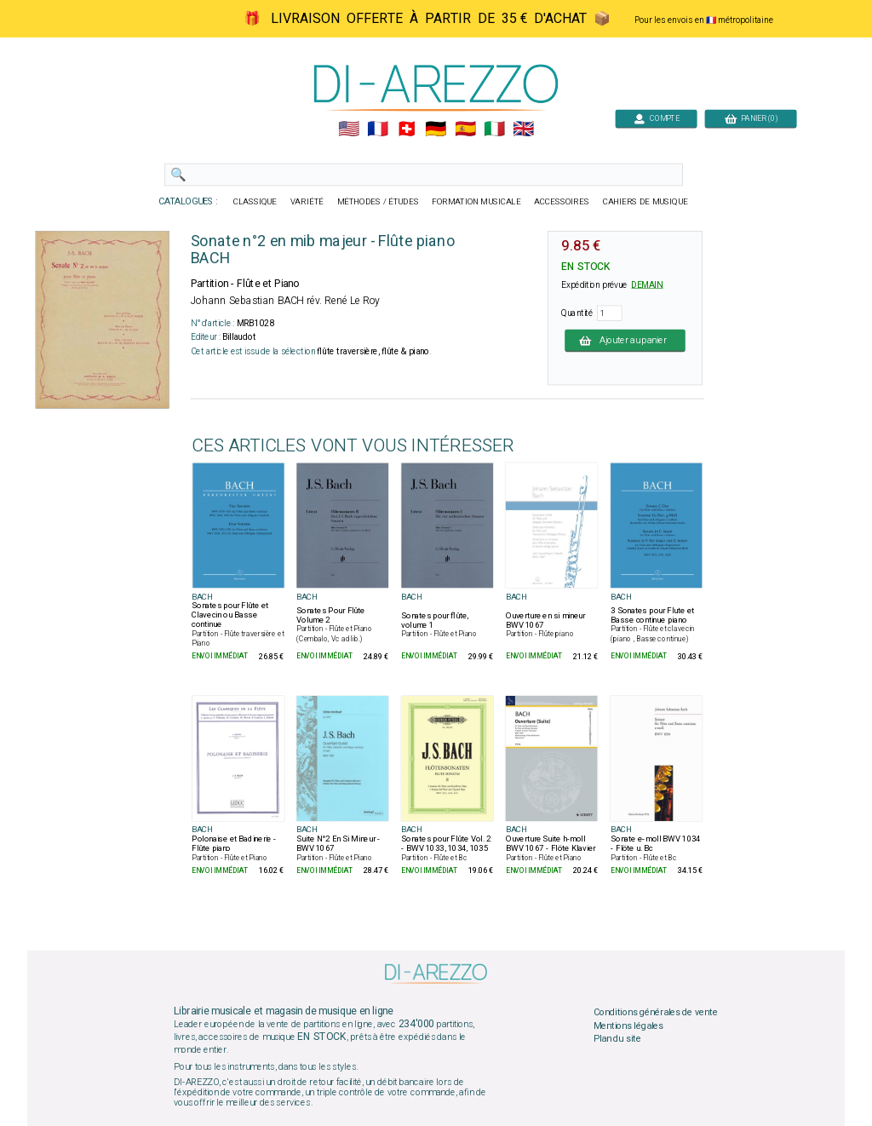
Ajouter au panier (625, 340)
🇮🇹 (494, 129)
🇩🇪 (435, 129)
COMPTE (657, 118)
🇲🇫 (377, 129)
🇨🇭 (406, 129)
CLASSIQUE (255, 202)
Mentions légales (628, 1025)
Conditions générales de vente (656, 1013)
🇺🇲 (348, 129)
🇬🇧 (523, 129)
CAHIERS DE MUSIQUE (645, 202)
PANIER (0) (751, 118)
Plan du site (617, 1039)
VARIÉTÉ (307, 202)
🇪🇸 (465, 129)
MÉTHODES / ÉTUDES (378, 202)
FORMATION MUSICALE (476, 202)
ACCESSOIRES (561, 202)
